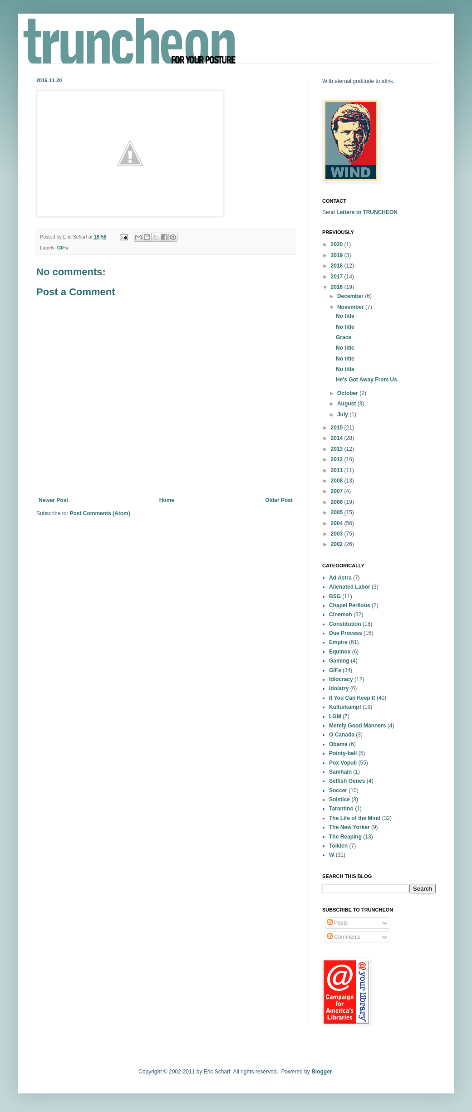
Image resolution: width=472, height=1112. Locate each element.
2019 (337, 255)
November (351, 307)
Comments (343, 937)
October (348, 393)
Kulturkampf (345, 707)
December (351, 296)
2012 (337, 459)
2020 (337, 244)
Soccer (338, 790)
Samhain (340, 772)
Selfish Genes (347, 781)
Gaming (339, 661)
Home (166, 500)
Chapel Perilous (349, 605)
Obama (338, 744)
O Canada (341, 735)
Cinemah (340, 614)
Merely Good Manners (357, 725)
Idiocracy (341, 679)
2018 (337, 266)
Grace (343, 337)
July (343, 414)
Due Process (345, 633)
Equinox (339, 652)
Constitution (345, 624)
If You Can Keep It (352, 698)
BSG (335, 596)
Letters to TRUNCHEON (367, 212)
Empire (338, 642)
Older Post (279, 500)
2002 (337, 544)
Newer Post (53, 500)
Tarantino (341, 808)
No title (345, 316)
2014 (337, 438)
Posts (337, 923)
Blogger (321, 1071)
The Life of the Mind (354, 818)
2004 (337, 523)
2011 (337, 470)
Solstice (339, 799)
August (347, 403)
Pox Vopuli (343, 763)
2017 (337, 276)
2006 (337, 502)
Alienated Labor (349, 587)
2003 (337, 534)
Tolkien (338, 846)
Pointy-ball (343, 753)
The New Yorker (349, 827)
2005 (337, 512)
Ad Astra (340, 578)
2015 (337, 427)
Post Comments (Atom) (99, 513)
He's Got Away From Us (366, 379)
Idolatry (339, 688)
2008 (337, 481)
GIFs (62, 247)
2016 (337, 287)
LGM (335, 716)
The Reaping (345, 837)
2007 (337, 491)
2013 (337, 449)
